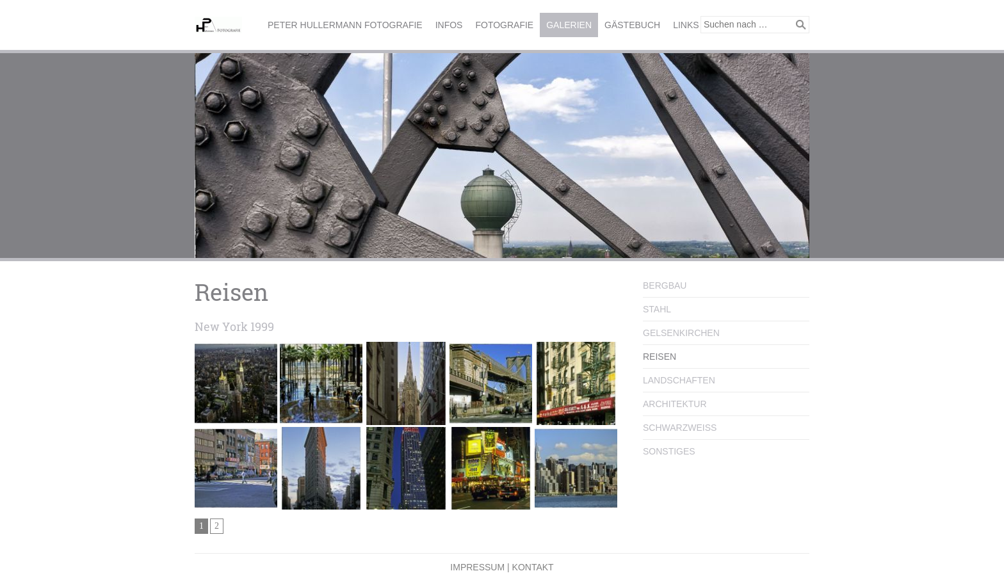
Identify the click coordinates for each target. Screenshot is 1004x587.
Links (686, 25)
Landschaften (679, 380)
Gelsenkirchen (681, 333)
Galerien (569, 25)
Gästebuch (632, 25)
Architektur (675, 404)
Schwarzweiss (680, 427)
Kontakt (533, 567)
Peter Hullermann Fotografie (345, 25)
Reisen (659, 356)
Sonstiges (669, 451)
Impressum (477, 567)
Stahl (657, 309)
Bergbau (664, 285)
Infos (449, 25)
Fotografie (504, 25)
